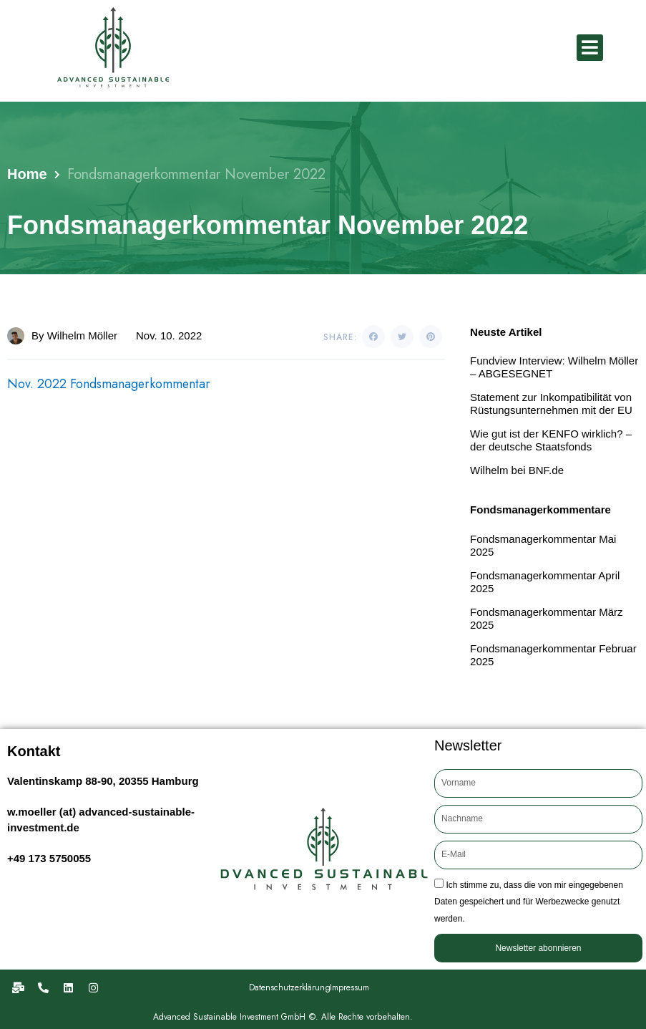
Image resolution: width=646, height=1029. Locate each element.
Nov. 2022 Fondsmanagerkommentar (109, 384)
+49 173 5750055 (49, 858)
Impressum (349, 987)
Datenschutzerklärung (290, 987)
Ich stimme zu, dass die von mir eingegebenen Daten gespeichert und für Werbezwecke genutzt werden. (528, 902)
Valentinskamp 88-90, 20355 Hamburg (103, 781)
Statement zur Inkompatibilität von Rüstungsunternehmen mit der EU (551, 403)
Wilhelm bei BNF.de (517, 470)
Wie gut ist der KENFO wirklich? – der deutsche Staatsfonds (551, 440)
